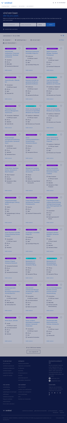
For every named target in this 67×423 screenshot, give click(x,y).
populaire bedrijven (8, 373)
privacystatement (52, 410)
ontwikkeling (6, 387)
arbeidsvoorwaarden (8, 396)
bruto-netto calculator (8, 403)
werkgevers (14, 6)
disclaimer (55, 412)
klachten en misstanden (24, 399)
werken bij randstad (27, 410)
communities (6, 389)
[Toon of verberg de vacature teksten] (62, 36)
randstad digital (7, 370)
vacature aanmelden (23, 363)
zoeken (50, 24)
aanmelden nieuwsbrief (24, 380)
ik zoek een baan (6, 6)
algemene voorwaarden (24, 365)
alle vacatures (6, 363)
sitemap (62, 412)
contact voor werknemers (25, 389)
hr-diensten (21, 368)
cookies (61, 410)
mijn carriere (6, 384)
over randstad (30, 6)
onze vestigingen (22, 394)
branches (20, 370)
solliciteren (6, 394)
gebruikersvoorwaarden (40, 410)
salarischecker (6, 401)
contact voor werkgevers (24, 391)
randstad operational (8, 365)
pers (19, 396)
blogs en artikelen (7, 399)
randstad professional (8, 368)
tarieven (20, 375)
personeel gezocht (23, 377)
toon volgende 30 (33, 351)
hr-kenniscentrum (22, 373)
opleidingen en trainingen (9, 391)
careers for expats (7, 375)
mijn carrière (22, 6)
